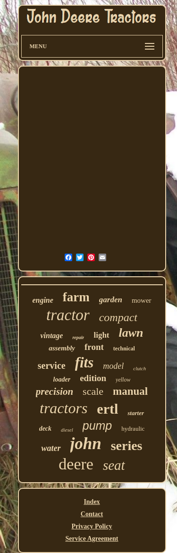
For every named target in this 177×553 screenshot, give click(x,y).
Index (92, 501)
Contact (92, 514)
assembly (62, 348)
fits (84, 362)
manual (130, 391)
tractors (63, 408)
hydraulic (132, 428)
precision (54, 391)
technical (124, 348)
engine (42, 300)
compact (118, 317)
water (50, 448)
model (113, 366)
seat (114, 465)
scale (93, 391)
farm (76, 297)
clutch (139, 368)
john (85, 443)
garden (110, 299)
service (52, 365)
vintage (51, 336)
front (94, 347)
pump (97, 425)
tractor (68, 314)
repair (78, 337)
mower (142, 300)
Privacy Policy (92, 526)
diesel (67, 430)
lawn (131, 333)
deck (45, 428)
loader (62, 379)
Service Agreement (91, 538)
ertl (107, 409)
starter (135, 413)
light (101, 335)
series (127, 445)
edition (93, 378)
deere (76, 464)
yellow (123, 379)
